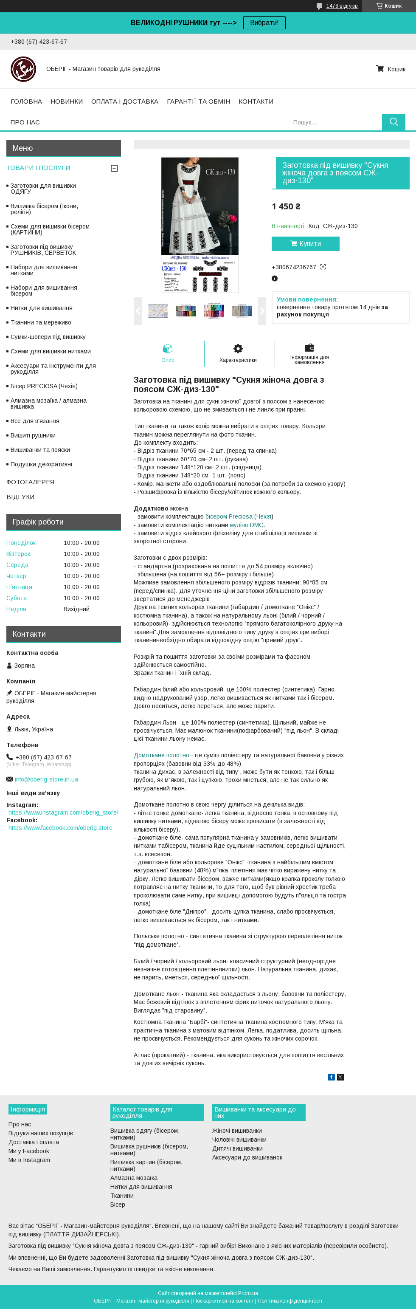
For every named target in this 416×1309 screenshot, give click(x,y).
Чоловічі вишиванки (239, 1139)
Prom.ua (248, 1293)
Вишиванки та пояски (40, 449)
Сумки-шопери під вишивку (48, 336)
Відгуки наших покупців (40, 1133)
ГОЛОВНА (26, 101)
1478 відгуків (342, 6)
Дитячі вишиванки (237, 1148)
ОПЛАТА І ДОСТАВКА (124, 101)
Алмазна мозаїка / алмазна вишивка (49, 403)
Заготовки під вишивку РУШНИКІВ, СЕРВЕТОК (43, 249)
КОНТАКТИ (256, 101)
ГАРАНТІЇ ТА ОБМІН (198, 101)
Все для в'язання (35, 421)
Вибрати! (264, 22)
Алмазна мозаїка (133, 1177)
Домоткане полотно (161, 755)
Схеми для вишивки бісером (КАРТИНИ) (50, 229)
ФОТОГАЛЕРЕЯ (30, 481)
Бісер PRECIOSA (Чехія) (44, 386)
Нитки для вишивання (42, 308)
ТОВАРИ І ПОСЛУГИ (38, 167)
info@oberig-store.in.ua (46, 779)
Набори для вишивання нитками (44, 270)
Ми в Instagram (29, 1160)
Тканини (122, 1195)
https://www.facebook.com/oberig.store (60, 827)
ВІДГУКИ (20, 496)
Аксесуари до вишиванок (247, 1157)
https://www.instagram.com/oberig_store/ (63, 812)
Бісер (117, 1204)
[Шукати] (393, 122)
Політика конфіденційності (290, 1301)
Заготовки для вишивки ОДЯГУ (43, 188)
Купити (310, 243)
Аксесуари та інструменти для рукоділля (53, 368)
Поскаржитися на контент (223, 1301)
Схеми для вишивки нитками (51, 351)
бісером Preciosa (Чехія (238, 516)
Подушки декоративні (41, 464)
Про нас (19, 1124)
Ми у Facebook (28, 1151)
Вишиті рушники (33, 435)
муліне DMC (246, 525)
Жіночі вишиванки (237, 1130)
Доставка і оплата (33, 1142)
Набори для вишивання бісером (44, 290)
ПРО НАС (25, 122)
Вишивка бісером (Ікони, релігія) (44, 209)
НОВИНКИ (67, 101)
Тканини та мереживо (41, 322)
